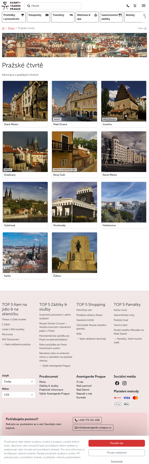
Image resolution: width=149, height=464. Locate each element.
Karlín (7, 275)
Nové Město (110, 174)
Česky (7, 381)
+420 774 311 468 (87, 420)
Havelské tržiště (85, 320)
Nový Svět (59, 174)
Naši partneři (84, 385)
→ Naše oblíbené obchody (91, 338)
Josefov (107, 124)
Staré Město (11, 124)
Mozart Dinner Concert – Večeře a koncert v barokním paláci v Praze (55, 327)
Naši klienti (82, 389)
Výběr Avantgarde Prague (54, 393)
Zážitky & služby (48, 385)
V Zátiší (6, 324)
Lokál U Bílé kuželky (13, 329)
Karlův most (120, 310)
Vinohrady (59, 225)
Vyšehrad (9, 225)
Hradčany (10, 174)
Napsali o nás (84, 393)
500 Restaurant (10, 339)
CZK (6, 394)
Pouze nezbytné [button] (117, 458)
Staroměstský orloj (124, 315)
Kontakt (81, 397)
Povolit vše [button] (116, 449)
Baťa (78, 333)
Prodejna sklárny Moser (89, 315)
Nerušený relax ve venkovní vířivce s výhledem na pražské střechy (55, 357)
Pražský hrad (121, 320)
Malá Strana (60, 124)
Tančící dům (121, 325)
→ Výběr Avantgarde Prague (54, 365)
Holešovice (109, 225)
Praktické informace (51, 389)
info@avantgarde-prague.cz (93, 427)
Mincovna (7, 334)
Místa (42, 381)
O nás (79, 381)
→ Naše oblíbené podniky (16, 344)
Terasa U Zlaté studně (14, 319)
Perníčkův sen (84, 310)
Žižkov (57, 275)
